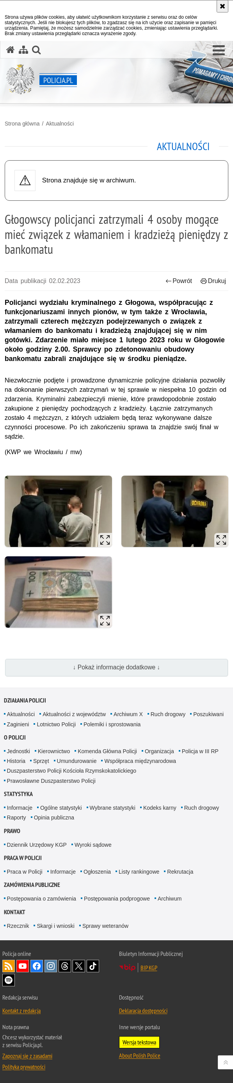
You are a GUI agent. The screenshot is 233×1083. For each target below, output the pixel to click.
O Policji (15, 737)
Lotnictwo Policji (56, 724)
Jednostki (18, 751)
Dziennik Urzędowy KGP (37, 845)
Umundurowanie (77, 761)
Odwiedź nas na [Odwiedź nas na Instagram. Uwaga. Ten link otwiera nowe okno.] (50, 966)
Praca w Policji (23, 858)
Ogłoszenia (97, 872)
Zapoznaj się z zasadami (27, 1056)
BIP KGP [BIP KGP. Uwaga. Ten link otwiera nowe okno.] (149, 968)
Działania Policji (25, 700)
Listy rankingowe (139, 872)
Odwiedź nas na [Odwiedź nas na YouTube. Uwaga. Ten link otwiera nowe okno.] (22, 966)
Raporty (16, 817)
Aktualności (60, 123)
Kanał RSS (8, 966)
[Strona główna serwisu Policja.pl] (10, 50)
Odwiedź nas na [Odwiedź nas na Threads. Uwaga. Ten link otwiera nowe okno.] (65, 966)
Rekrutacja (180, 872)
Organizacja (159, 751)
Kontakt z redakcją (21, 1010)
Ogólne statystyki (61, 808)
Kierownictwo (54, 751)
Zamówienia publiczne (32, 885)
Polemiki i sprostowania (112, 724)
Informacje (19, 808)
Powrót (178, 281)
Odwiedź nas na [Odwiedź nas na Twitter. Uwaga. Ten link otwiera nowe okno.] (79, 966)
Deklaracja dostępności (143, 1010)
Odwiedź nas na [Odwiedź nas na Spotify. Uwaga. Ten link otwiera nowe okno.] (8, 980)
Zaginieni (18, 724)
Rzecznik (18, 926)
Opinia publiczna (54, 817)
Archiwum (169, 898)
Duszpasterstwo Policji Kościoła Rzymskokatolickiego (71, 771)
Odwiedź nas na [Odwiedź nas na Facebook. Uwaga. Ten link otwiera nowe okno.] (36, 966)
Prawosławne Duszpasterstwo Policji (51, 781)
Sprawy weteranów (105, 926)
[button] (219, 50)
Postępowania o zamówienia (41, 898)
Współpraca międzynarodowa (140, 761)
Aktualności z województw (74, 714)
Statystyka (18, 794)
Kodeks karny (159, 808)
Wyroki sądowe (93, 845)
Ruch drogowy (168, 714)
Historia (16, 761)
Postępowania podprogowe (117, 898)
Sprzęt (41, 761)
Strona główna (22, 123)
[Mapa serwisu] (23, 50)
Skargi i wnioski (55, 926)
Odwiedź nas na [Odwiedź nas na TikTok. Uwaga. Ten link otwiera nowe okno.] (93, 966)
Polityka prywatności (23, 1067)
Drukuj (213, 281)
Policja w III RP (200, 751)
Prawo (12, 831)
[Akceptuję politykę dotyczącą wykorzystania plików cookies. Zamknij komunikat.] (222, 6)
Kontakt (14, 912)
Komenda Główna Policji (107, 751)
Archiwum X (128, 714)
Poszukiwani (208, 714)
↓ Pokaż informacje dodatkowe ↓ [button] (116, 667)
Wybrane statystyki (112, 808)
